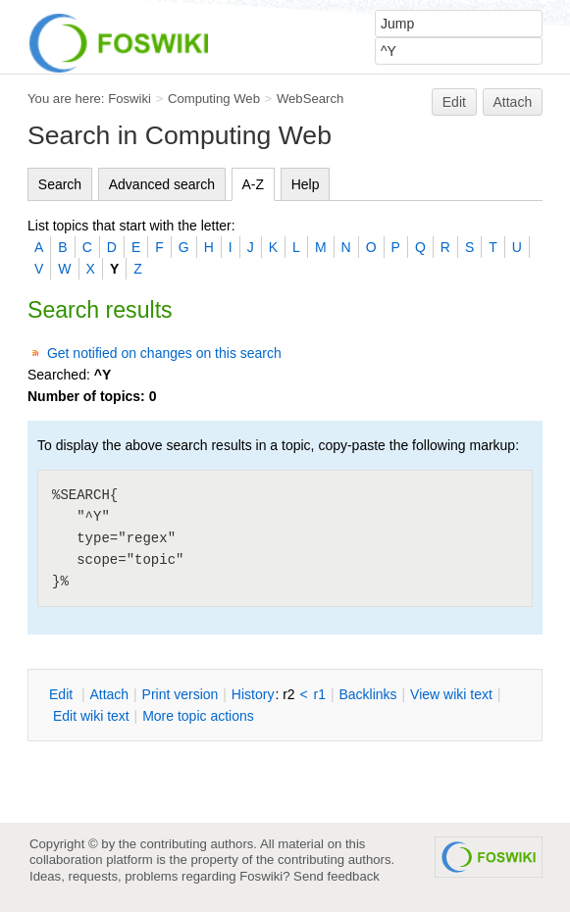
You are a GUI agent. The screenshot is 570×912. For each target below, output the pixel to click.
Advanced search (162, 184)
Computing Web (214, 98)
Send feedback (336, 876)
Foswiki (129, 98)
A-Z (253, 184)
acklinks (367, 694)
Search (59, 184)
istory (253, 694)
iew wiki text (451, 694)
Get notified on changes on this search (164, 353)
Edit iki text (91, 716)
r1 (320, 694)
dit (63, 694)
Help (305, 184)
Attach (513, 102)
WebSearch (310, 98)
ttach (109, 694)
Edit (454, 102)
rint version (180, 694)
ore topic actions (198, 716)
